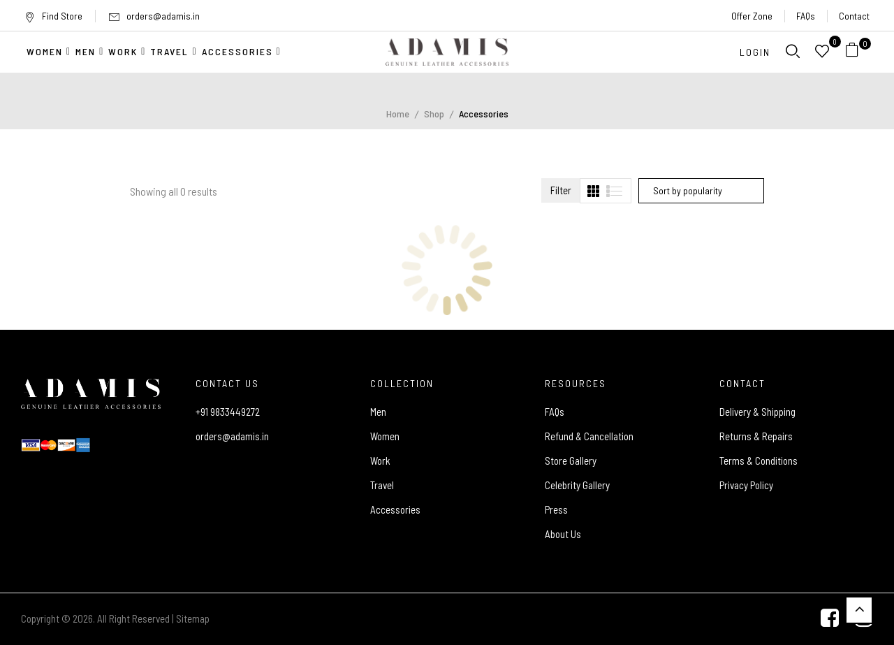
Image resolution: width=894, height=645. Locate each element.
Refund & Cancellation (589, 436)
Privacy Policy (746, 485)
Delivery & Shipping (757, 411)
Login (755, 52)
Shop (434, 113)
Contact (854, 16)
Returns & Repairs (756, 436)
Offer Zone (751, 16)
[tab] (593, 191)
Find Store (53, 16)
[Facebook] (830, 619)
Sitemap (193, 618)
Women (385, 436)
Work (380, 460)
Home (397, 113)
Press (556, 509)
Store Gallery (570, 460)
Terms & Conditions (758, 460)
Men (378, 411)
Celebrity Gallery (577, 485)
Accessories (395, 509)
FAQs (805, 16)
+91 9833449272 (228, 411)
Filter (560, 190)
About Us (563, 534)
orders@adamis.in (163, 16)
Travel (382, 485)
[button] (857, 52)
